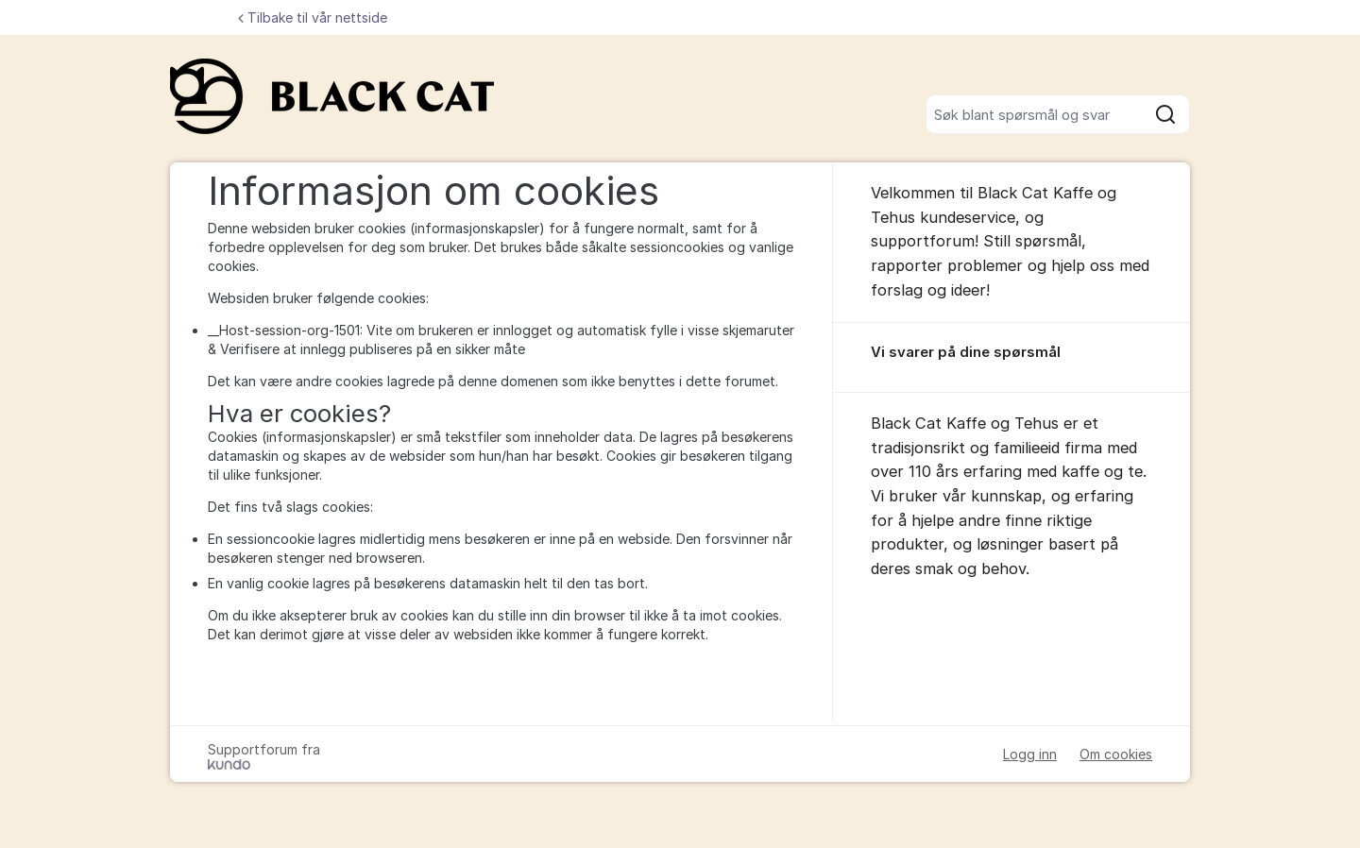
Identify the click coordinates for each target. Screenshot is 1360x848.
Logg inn (1030, 754)
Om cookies (1116, 754)
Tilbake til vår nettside (312, 17)
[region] (1011, 358)
